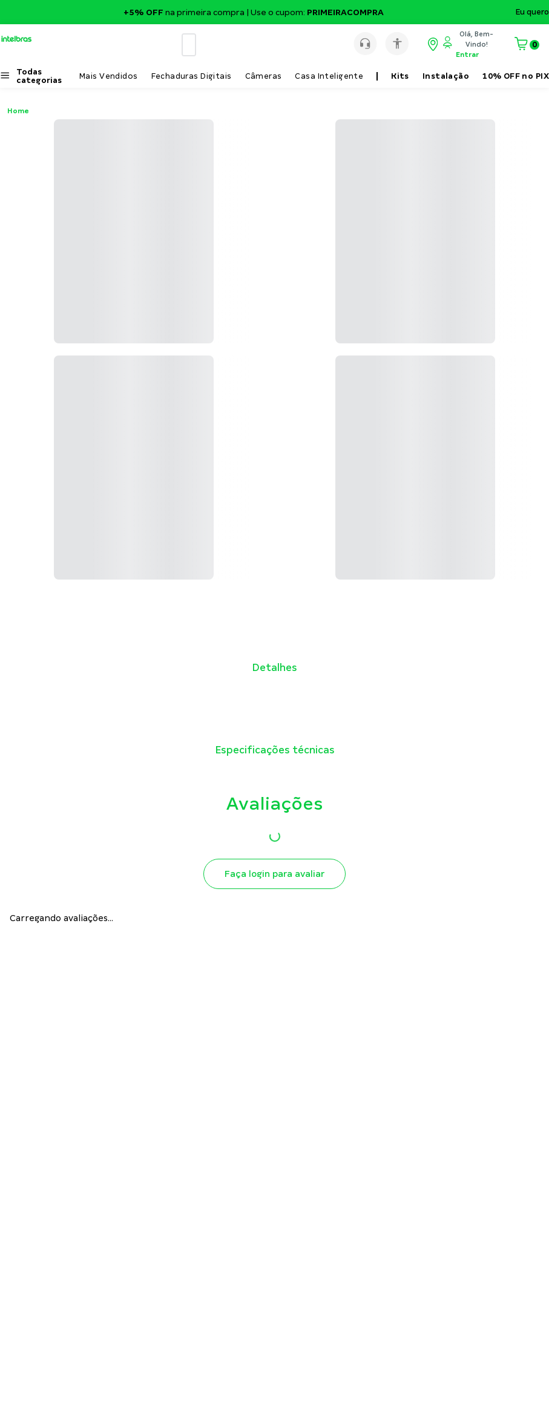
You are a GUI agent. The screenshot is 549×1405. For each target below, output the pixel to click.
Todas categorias (39, 76)
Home (18, 110)
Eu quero (532, 12)
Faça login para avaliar (274, 874)
